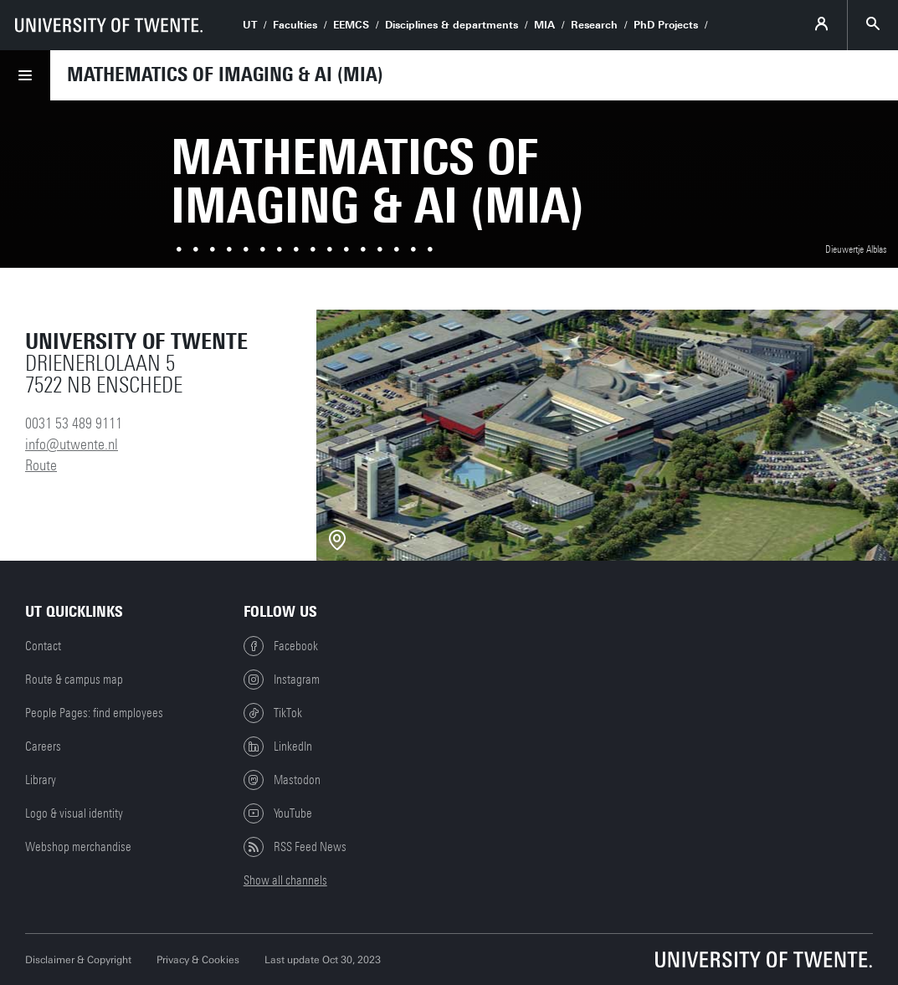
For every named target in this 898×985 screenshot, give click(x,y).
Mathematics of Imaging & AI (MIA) (225, 74)
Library (40, 779)
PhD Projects (666, 25)
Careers (43, 746)
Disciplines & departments (451, 25)
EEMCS (351, 25)
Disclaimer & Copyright (78, 960)
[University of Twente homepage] (109, 25)
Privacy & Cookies (198, 960)
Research (594, 25)
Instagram (282, 679)
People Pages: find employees (94, 713)
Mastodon (282, 780)
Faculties (295, 25)
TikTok (273, 713)
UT (250, 25)
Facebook (281, 646)
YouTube (278, 813)
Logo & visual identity (74, 813)
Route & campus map (74, 679)
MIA (544, 25)
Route (41, 465)
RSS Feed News (295, 847)
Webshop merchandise (78, 846)
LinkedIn (278, 746)
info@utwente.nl (71, 444)
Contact (43, 646)
